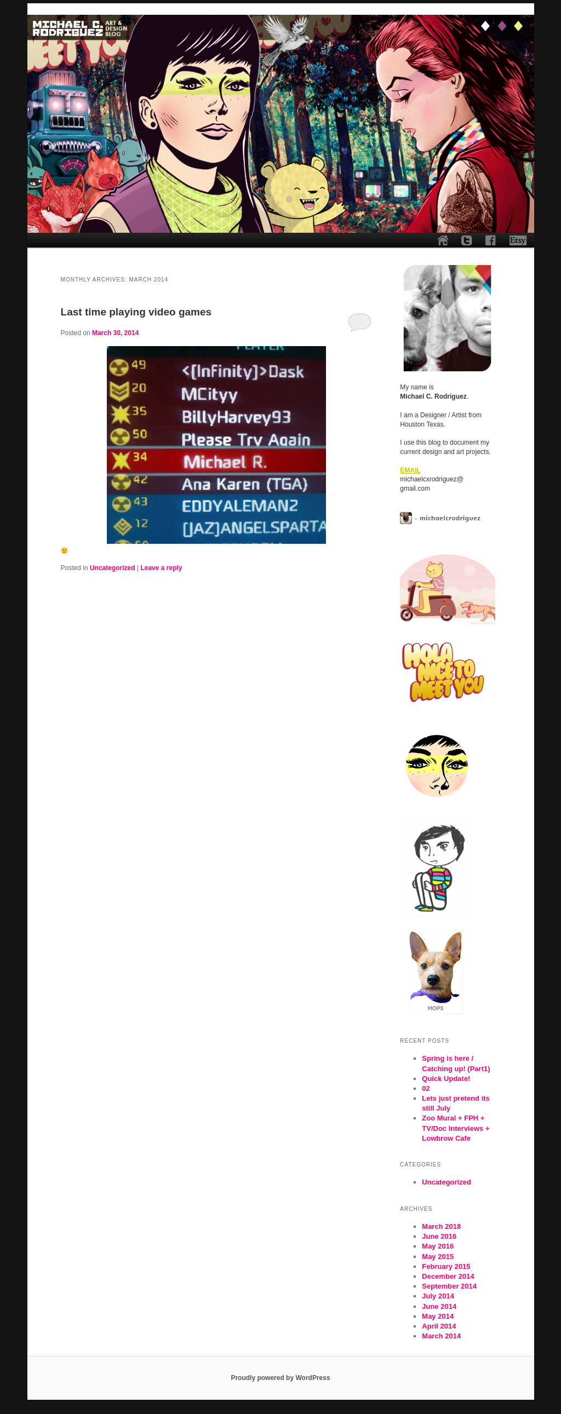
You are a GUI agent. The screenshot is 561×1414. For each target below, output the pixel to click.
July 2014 (438, 1296)
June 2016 (439, 1236)
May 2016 (438, 1246)
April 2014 (439, 1326)
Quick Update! (446, 1078)
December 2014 (448, 1276)
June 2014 (439, 1306)
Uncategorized (112, 568)
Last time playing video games (136, 312)
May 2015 (438, 1256)
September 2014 (449, 1286)
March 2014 (441, 1336)
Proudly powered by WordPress (280, 1378)
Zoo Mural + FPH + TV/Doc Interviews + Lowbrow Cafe (455, 1128)
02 (426, 1088)
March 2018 (441, 1226)
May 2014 (438, 1316)
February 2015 (446, 1266)
